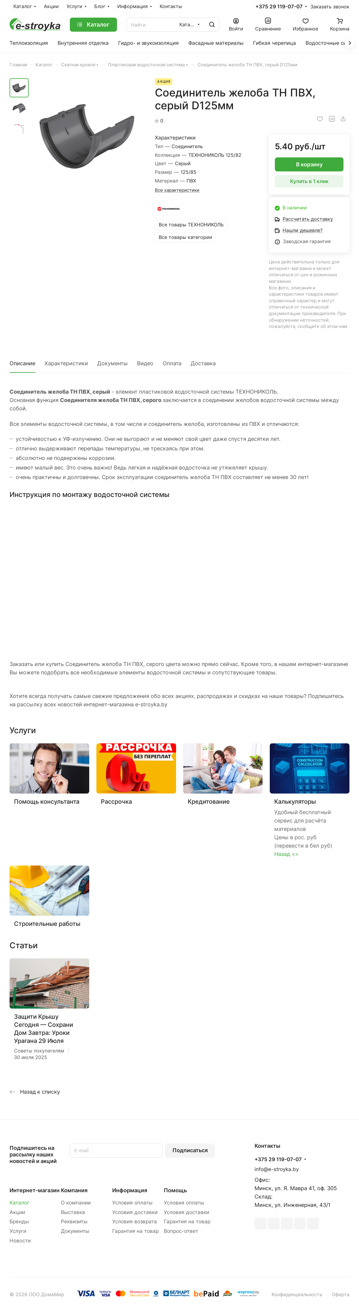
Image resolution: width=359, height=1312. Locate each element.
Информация (129, 1190)
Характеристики (66, 363)
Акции (17, 1212)
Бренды (19, 1221)
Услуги (18, 1231)
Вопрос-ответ (181, 1231)
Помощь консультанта (46, 801)
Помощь (175, 1190)
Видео (145, 363)
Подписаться (190, 1150)
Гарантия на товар (135, 1231)
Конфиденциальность (297, 1294)
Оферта (340, 1294)
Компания (74, 1190)
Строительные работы (47, 923)
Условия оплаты (132, 1203)
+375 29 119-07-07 (279, 7)
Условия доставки (135, 1212)
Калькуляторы (295, 801)
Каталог (20, 1203)
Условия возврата (134, 1221)
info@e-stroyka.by (277, 1169)
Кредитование (209, 801)
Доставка (203, 363)
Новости (20, 1241)
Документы (112, 363)
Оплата (172, 363)
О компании (76, 1203)
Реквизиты (74, 1221)
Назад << (286, 854)
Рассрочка (116, 801)
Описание (22, 363)
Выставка (73, 1212)
